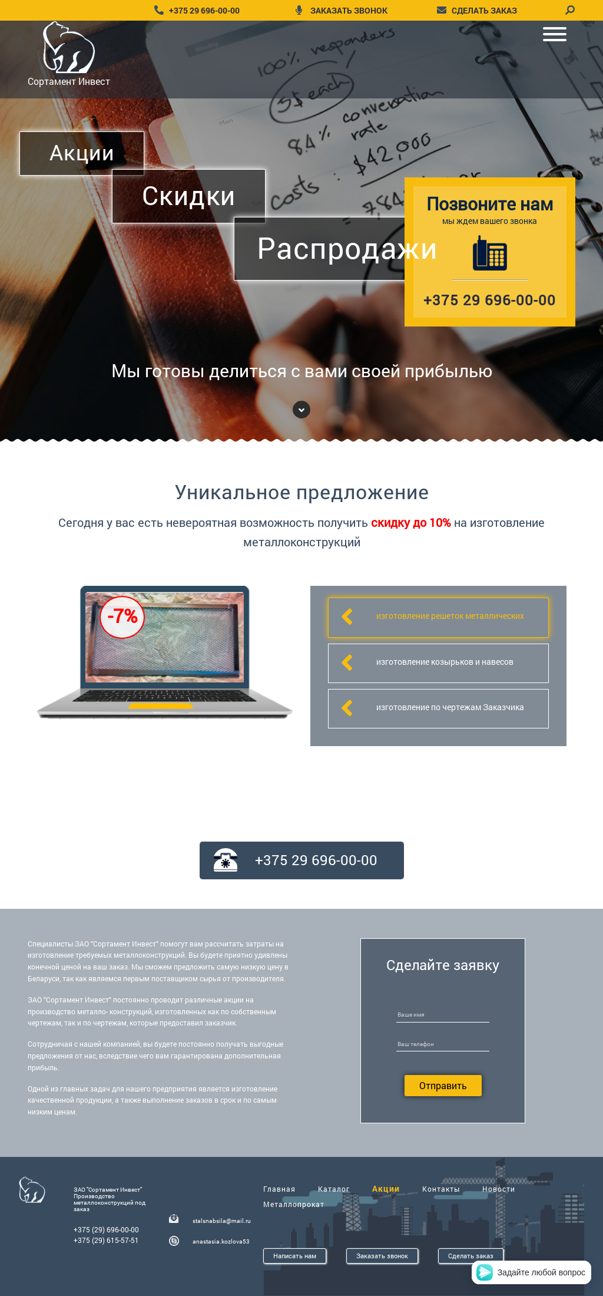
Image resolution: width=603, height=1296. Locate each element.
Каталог (334, 1188)
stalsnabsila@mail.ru (222, 1221)
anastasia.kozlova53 (221, 1241)
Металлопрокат (293, 1204)
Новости (498, 1188)
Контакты (441, 1188)
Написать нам (294, 1255)
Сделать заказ (470, 1255)
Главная (279, 1188)
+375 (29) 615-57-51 (106, 1240)
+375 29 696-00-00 (204, 10)
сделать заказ (484, 10)
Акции (386, 1188)
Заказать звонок (382, 1255)
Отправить (443, 1085)
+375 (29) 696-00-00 (106, 1229)
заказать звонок (348, 10)
